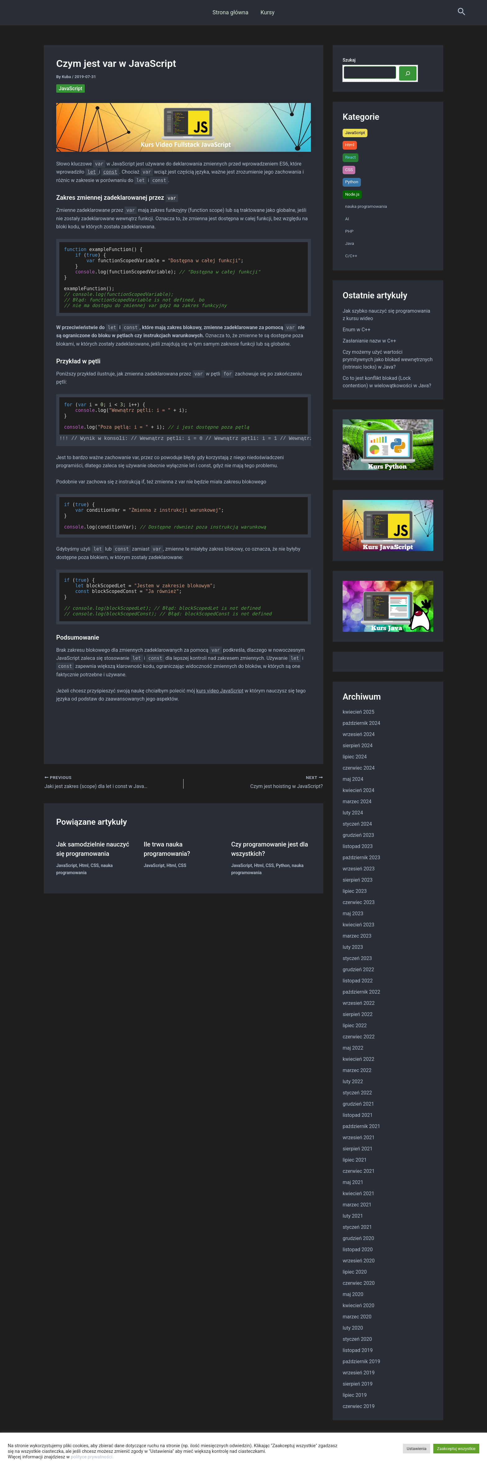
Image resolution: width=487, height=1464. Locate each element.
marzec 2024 (357, 801)
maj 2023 (353, 913)
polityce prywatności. (92, 1457)
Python (282, 865)
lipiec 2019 (354, 1395)
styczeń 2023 (357, 958)
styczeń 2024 (357, 824)
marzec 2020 (357, 1317)
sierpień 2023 (357, 880)
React (350, 157)
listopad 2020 (358, 1249)
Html (84, 865)
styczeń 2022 (357, 1093)
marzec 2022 (357, 1070)
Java (349, 243)
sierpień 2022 (357, 1014)
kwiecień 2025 (358, 712)
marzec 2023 (357, 936)
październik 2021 (361, 1126)
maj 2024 (353, 779)
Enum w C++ (356, 330)
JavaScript (70, 88)
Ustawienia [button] (416, 1448)
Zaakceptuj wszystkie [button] (456, 1448)
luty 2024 (353, 813)
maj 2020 (353, 1294)
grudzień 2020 (358, 1238)
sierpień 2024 (357, 745)
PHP (349, 231)
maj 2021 (353, 1182)
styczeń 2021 (357, 1227)
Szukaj (349, 60)
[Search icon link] (461, 12)
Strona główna (231, 12)
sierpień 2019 (357, 1384)
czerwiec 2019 (359, 1406)
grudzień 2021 (358, 1104)
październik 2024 (361, 723)
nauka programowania (366, 206)
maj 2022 (353, 1048)
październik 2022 (361, 992)
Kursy (267, 12)
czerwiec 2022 (359, 1037)
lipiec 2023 (354, 891)
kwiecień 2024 (358, 790)
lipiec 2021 (354, 1160)
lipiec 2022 (354, 1025)
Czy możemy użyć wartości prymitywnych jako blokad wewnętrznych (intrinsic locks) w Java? (388, 359)
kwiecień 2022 (358, 1059)
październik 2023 (361, 857)
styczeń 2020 (357, 1339)
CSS (95, 865)
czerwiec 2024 (359, 768)
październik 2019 (361, 1361)
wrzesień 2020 (359, 1261)
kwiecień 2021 (358, 1193)
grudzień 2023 (358, 835)
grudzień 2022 (358, 969)
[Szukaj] (407, 73)
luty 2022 (353, 1081)
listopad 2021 (358, 1115)
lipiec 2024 (354, 757)
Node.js (352, 194)
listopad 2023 (358, 846)
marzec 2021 (357, 1205)
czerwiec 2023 (359, 902)
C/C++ (351, 255)
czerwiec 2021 (359, 1171)
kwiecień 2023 (358, 925)
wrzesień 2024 (359, 734)
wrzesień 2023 (359, 869)
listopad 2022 (358, 981)
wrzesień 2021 (359, 1137)
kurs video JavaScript (220, 691)
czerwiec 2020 (359, 1283)
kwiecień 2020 (358, 1305)
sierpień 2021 (357, 1149)
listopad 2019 (358, 1350)
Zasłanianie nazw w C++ (369, 341)
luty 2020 (353, 1328)
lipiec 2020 (354, 1272)
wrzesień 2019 (359, 1373)
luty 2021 (353, 1216)
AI (347, 218)
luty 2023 (353, 947)
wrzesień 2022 (359, 1003)
